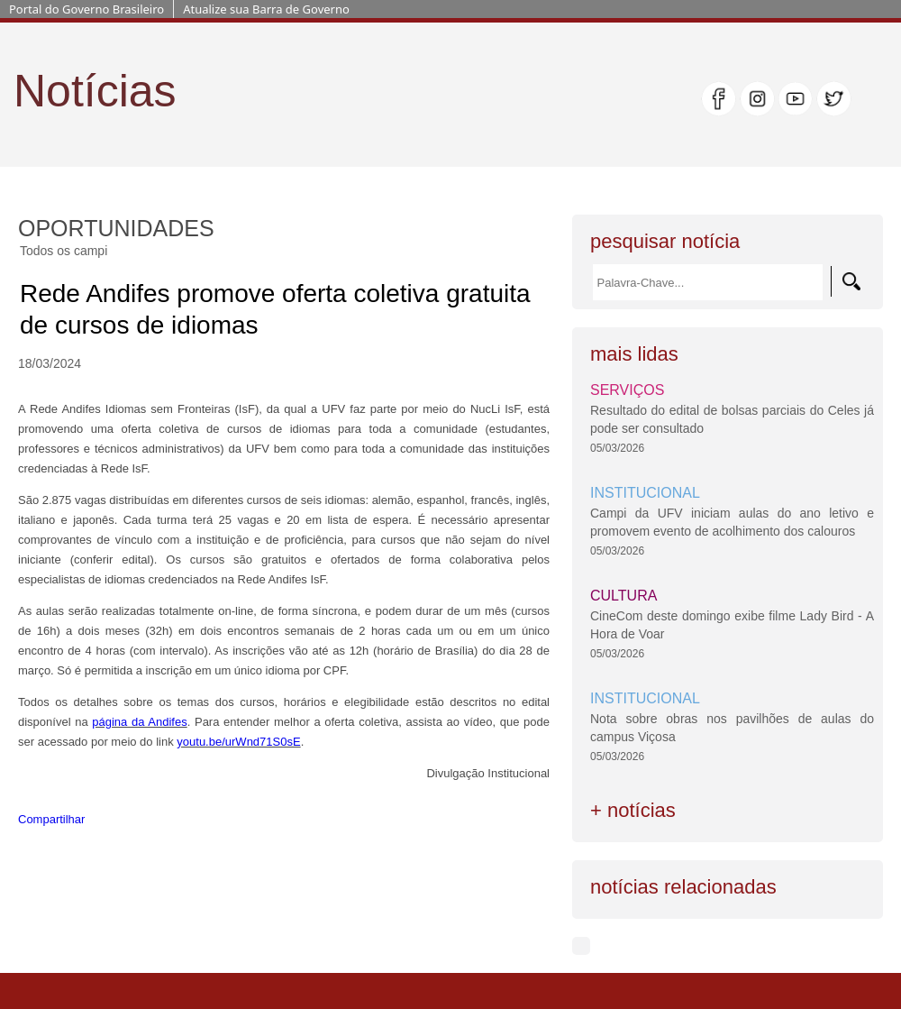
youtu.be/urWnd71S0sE (238, 741)
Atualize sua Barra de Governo (266, 9)
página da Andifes (139, 722)
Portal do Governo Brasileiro (86, 9)
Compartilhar (51, 819)
